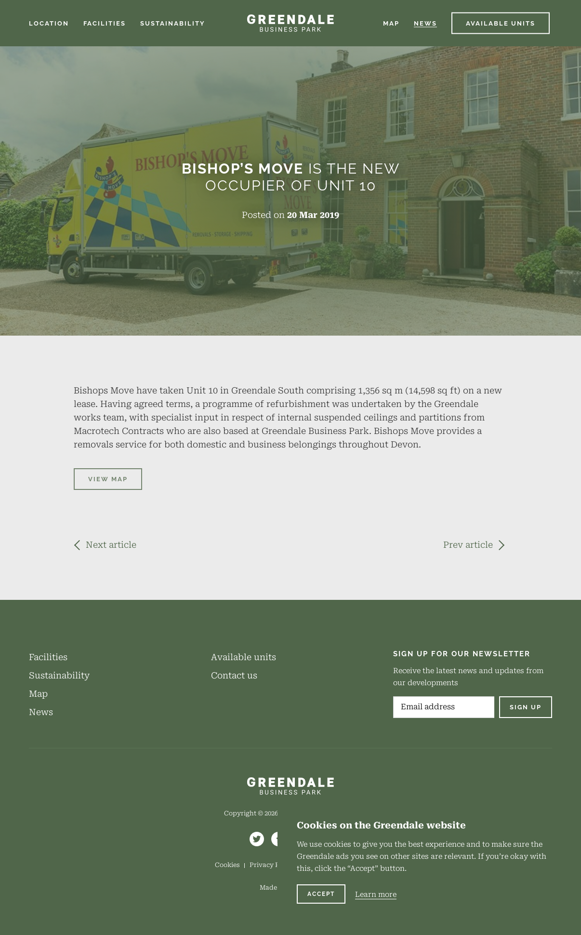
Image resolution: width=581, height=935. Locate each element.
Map (38, 694)
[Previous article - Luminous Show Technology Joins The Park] (474, 545)
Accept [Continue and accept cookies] (321, 894)
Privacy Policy (272, 864)
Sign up (525, 707)
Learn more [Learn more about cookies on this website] (375, 894)
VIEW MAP (108, 479)
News (41, 712)
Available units (243, 657)
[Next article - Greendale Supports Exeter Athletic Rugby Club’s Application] (105, 545)
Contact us (234, 675)
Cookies (227, 864)
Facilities (48, 657)
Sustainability (59, 675)
